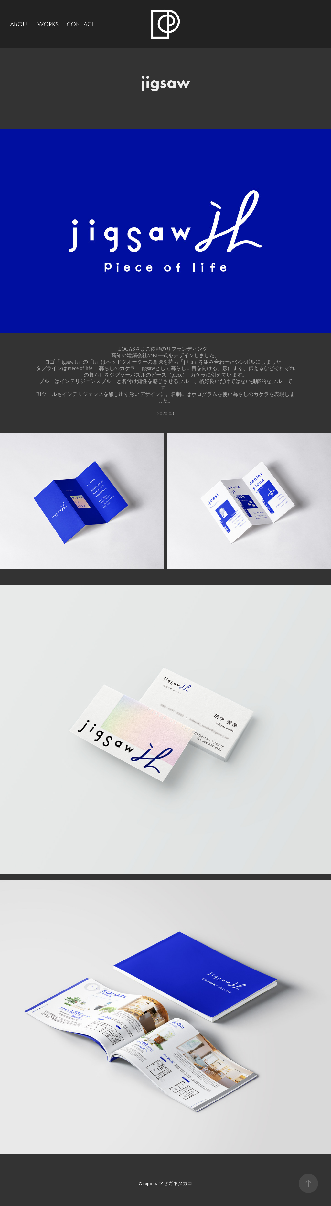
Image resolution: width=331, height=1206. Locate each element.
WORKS (48, 24)
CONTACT (80, 24)
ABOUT (20, 24)
